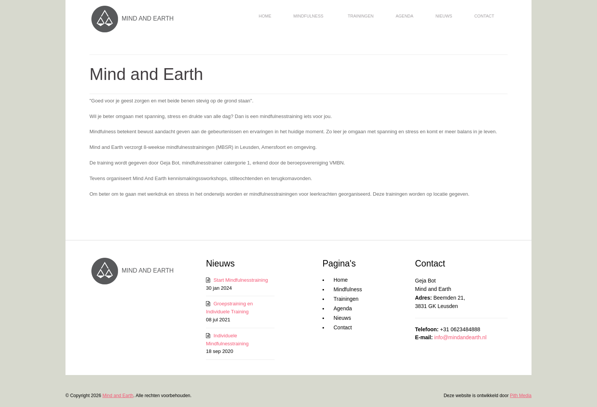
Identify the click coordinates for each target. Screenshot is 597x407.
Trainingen (361, 16)
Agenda (404, 16)
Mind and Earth (117, 395)
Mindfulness (308, 16)
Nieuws (444, 16)
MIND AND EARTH (131, 18)
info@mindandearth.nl (460, 337)
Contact (484, 16)
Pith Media (521, 395)
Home (265, 16)
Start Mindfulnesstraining (241, 280)
